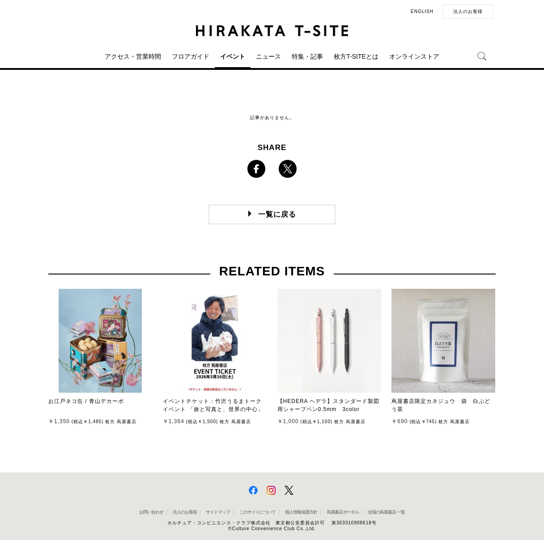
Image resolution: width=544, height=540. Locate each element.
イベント (232, 56)
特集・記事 (307, 56)
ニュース (268, 56)
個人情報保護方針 (301, 512)
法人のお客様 (468, 11)
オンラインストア (414, 56)
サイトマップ (218, 512)
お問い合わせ (151, 512)
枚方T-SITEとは (356, 56)
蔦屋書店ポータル (343, 512)
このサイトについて (257, 512)
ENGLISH (422, 11)
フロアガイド (190, 56)
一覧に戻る (277, 214)
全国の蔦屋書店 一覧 (386, 512)
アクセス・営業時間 (133, 56)
